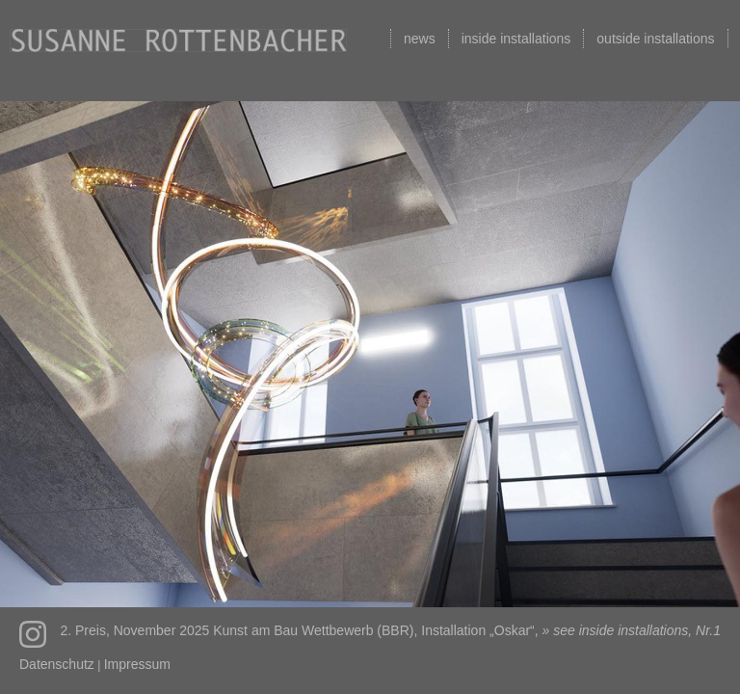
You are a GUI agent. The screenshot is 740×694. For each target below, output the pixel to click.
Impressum (137, 664)
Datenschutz (56, 664)
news (420, 38)
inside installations (516, 38)
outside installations (655, 38)
